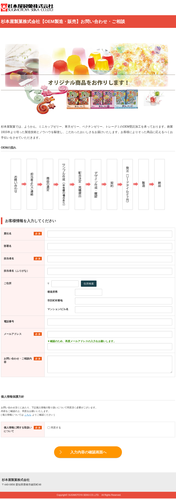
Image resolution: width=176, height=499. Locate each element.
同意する (54, 427)
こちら (27, 414)
